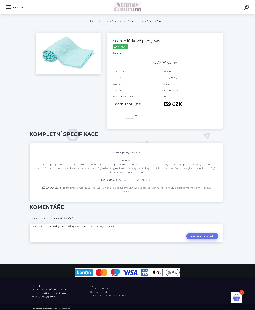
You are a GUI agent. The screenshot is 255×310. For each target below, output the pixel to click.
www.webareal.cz (61, 308)
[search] (247, 8)
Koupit (117, 115)
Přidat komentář (202, 236)
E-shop (14, 7)
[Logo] (127, 7)
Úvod (92, 21)
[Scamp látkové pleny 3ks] (68, 33)
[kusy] (130, 116)
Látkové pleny (111, 21)
